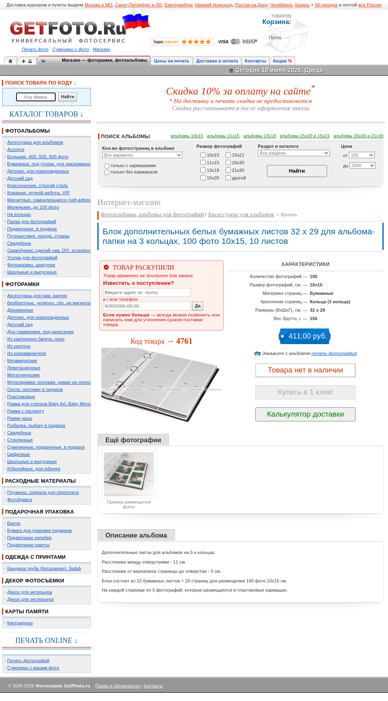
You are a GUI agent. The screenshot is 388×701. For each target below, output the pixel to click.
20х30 (238, 162)
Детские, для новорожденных (38, 171)
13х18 (213, 169)
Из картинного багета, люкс (36, 338)
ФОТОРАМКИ (22, 284)
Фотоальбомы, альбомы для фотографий (152, 214)
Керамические (22, 360)
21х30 (238, 169)
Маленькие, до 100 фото (33, 207)
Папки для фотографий (31, 221)
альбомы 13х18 (259, 135)
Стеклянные (20, 439)
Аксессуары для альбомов (35, 142)
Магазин (101, 49)
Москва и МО (98, 4)
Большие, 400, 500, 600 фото (38, 156)
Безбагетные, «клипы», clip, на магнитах (49, 302)
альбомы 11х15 (223, 135)
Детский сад (19, 178)
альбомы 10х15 (187, 135)
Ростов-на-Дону (251, 4)
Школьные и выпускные (32, 272)
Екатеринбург (179, 4)
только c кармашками (133, 165)
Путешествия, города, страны (38, 236)
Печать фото (35, 49)
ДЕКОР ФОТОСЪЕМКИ (34, 581)
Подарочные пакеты (28, 544)
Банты (13, 523)
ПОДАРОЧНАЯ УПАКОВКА (39, 512)
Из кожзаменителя (26, 353)
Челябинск (281, 4)
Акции (280, 60)
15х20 (213, 177)
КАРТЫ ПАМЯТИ (26, 611)
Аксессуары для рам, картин (37, 295)
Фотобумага (19, 499)
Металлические (23, 375)
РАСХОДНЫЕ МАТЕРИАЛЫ (40, 481)
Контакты (255, 60)
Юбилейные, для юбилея (34, 468)
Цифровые (18, 454)
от (345, 155)
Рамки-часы (19, 418)
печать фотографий (334, 353)
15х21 (238, 154)
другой (239, 177)
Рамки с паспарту (25, 411)
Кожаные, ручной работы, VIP (38, 192)
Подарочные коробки (29, 537)
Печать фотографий (28, 660)
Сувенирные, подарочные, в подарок (46, 447)
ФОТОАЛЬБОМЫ (27, 131)
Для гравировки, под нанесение (40, 331)
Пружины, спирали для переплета (43, 492)
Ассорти (15, 149)
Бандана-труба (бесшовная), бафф (44, 568)
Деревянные (20, 310)
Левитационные (23, 367)
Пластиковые (21, 396)
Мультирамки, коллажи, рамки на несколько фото (59, 382)
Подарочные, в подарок (32, 228)
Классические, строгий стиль (37, 185)
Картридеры (20, 622)
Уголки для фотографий (32, 257)
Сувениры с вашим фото (33, 667)
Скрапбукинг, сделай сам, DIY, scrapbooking (53, 250)
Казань (302, 4)
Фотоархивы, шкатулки (31, 264)
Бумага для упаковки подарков (39, 530)
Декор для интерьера (29, 592)
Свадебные (19, 243)
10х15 (213, 154)
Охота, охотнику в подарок (35, 389)
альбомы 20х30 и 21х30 (358, 135)
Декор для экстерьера (30, 599)
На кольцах (19, 214)
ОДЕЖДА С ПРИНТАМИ (35, 557)
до (345, 165)
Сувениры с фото (71, 49)
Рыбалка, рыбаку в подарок (36, 425)
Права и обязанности (117, 685)
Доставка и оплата (217, 60)
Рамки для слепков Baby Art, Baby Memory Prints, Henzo (66, 403)
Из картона (18, 346)
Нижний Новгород (213, 4)
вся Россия (370, 4)
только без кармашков (134, 171)
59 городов (326, 4)
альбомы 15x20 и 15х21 (305, 135)
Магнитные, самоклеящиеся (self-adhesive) (52, 199)
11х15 (213, 162)
